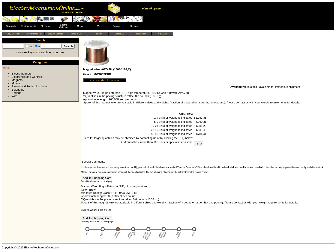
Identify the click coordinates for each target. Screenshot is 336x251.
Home (6, 67)
